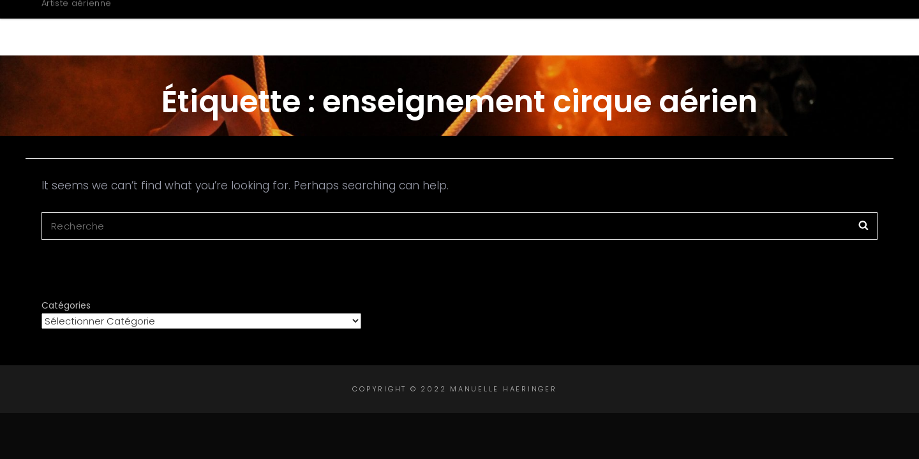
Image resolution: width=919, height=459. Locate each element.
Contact (815, 27)
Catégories (66, 305)
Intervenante (712, 27)
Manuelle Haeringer (151, 20)
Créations (600, 27)
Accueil (406, 27)
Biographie (495, 27)
